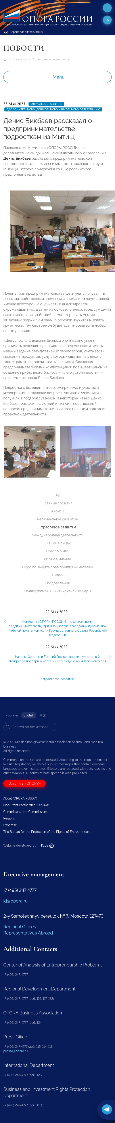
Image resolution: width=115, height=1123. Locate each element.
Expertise (10, 825)
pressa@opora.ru (15, 1051)
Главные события (57, 503)
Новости (20, 59)
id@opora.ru (15, 901)
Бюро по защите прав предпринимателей (57, 567)
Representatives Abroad (28, 933)
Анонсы (57, 511)
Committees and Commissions (25, 811)
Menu (59, 77)
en (107, 20)
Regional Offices (19, 926)
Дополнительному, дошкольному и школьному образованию (53, 109)
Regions (9, 818)
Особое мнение (57, 559)
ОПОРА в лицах (58, 543)
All (58, 495)
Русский (12, 715)
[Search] (29, 727)
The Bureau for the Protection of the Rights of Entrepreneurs (46, 831)
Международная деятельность (58, 535)
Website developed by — (28, 845)
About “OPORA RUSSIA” (20, 798)
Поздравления (57, 583)
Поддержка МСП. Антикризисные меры (57, 591)
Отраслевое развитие (49, 59)
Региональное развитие (57, 519)
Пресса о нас (57, 551)
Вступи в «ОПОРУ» (24, 783)
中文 (43, 715)
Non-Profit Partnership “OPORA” (26, 805)
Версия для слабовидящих (23, 32)
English (28, 715)
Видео (57, 575)
